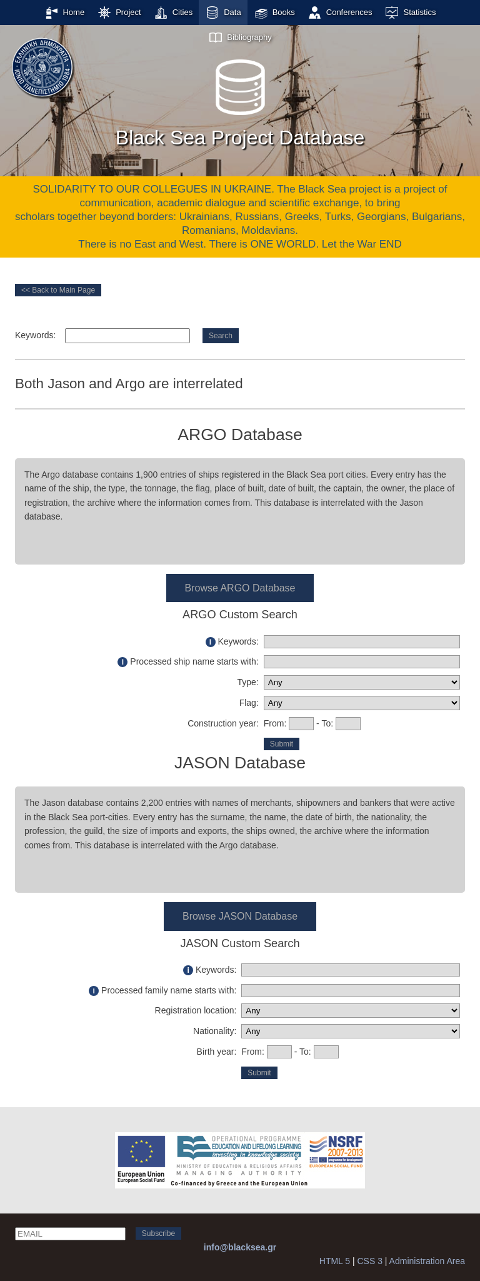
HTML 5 (334, 1261)
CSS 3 (369, 1261)
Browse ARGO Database (240, 588)
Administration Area (427, 1261)
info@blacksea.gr (240, 1247)
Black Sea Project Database (240, 99)
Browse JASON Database (240, 916)
